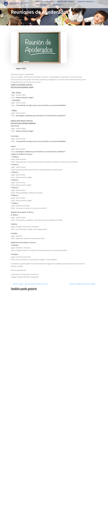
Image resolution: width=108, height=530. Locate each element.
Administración (57, 5)
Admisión (37, 1)
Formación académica (41, 5)
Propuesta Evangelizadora (65, 1)
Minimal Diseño (16, 372)
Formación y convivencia (85, 1)
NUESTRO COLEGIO (48, 1)
